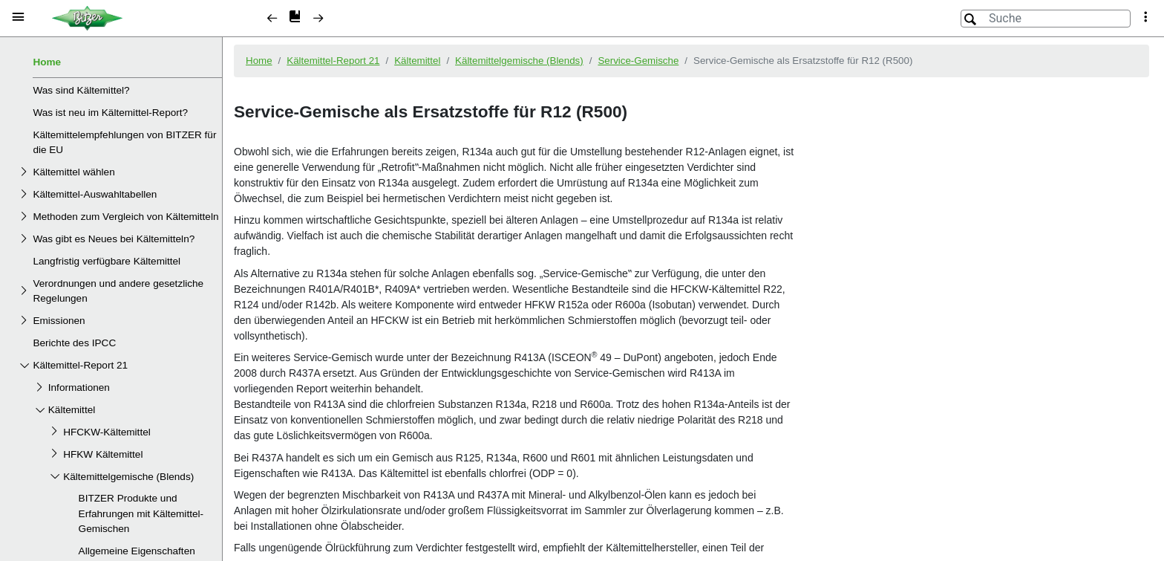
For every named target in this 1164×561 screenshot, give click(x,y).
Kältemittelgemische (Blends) (128, 476)
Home (47, 62)
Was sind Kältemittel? (81, 90)
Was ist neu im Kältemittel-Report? (110, 112)
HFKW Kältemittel (103, 454)
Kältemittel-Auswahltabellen (95, 194)
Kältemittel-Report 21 (80, 365)
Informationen (79, 387)
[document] (693, 297)
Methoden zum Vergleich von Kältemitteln (125, 216)
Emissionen (59, 320)
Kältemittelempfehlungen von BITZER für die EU (124, 142)
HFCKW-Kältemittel (107, 432)
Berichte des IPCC (74, 342)
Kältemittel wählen (73, 172)
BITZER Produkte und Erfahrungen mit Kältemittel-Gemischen (141, 513)
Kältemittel (71, 409)
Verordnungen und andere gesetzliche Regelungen (118, 291)
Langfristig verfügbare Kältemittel (106, 261)
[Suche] (1046, 18)
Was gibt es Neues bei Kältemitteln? (113, 238)
